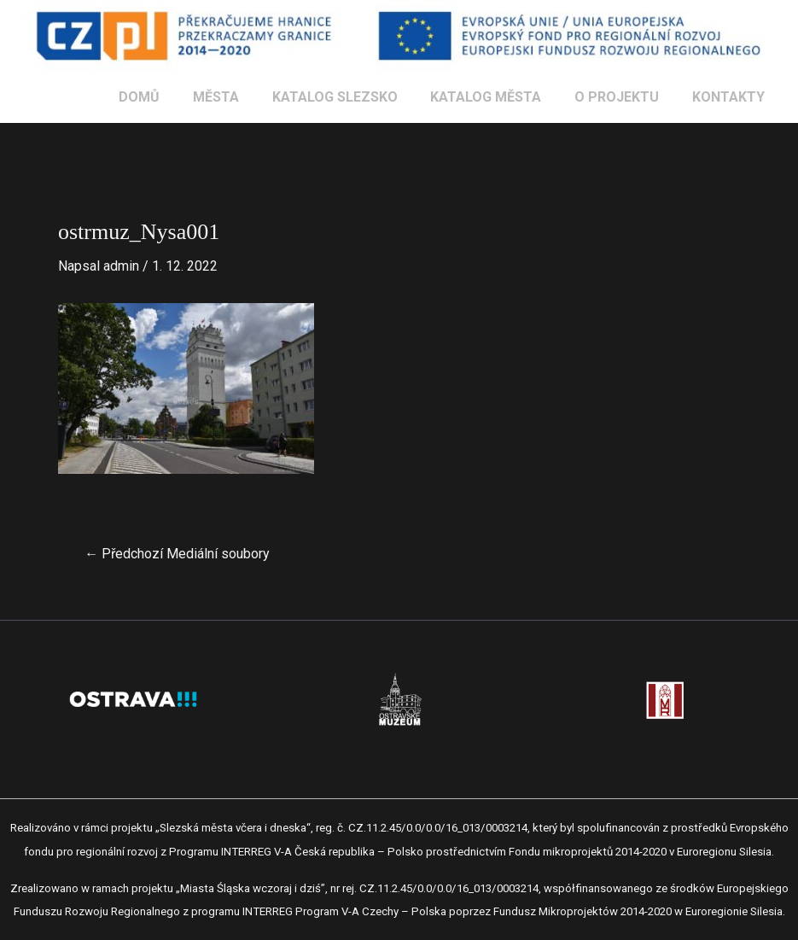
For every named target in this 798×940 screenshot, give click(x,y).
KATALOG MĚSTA (500, 97)
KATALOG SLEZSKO (354, 97)
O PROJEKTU (625, 97)
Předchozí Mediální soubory (177, 554)
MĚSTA (241, 97)
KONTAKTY (731, 97)
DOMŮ (170, 97)
